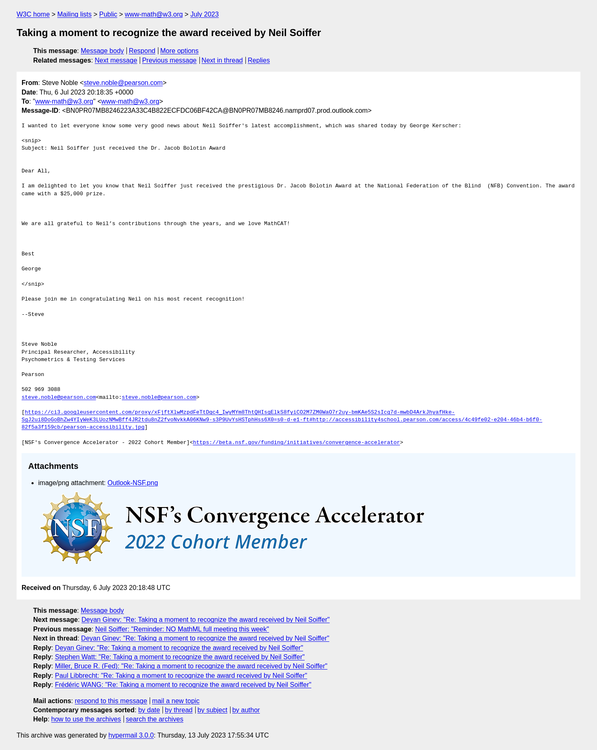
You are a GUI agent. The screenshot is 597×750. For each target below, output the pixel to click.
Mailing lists (74, 14)
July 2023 (204, 14)
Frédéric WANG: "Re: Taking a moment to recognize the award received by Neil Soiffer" (183, 684)
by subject (212, 710)
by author (246, 710)
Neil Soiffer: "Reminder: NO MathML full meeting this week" (182, 629)
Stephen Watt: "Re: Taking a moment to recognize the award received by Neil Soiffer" (179, 656)
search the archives (155, 719)
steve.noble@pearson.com (123, 82)
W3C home (33, 14)
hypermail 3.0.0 (130, 735)
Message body (102, 50)
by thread (179, 710)
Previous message (169, 60)
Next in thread (222, 60)
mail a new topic (176, 700)
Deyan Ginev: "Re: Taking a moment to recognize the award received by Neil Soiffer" (206, 619)
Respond (142, 50)
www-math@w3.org (154, 14)
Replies (259, 60)
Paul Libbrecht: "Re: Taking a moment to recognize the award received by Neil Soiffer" (181, 675)
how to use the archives (86, 719)
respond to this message (111, 700)
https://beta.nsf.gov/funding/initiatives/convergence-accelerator (296, 443)
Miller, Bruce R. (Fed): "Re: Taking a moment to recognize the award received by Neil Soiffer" (191, 666)
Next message (116, 60)
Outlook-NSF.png (132, 482)
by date (149, 710)
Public (108, 14)
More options (179, 50)
